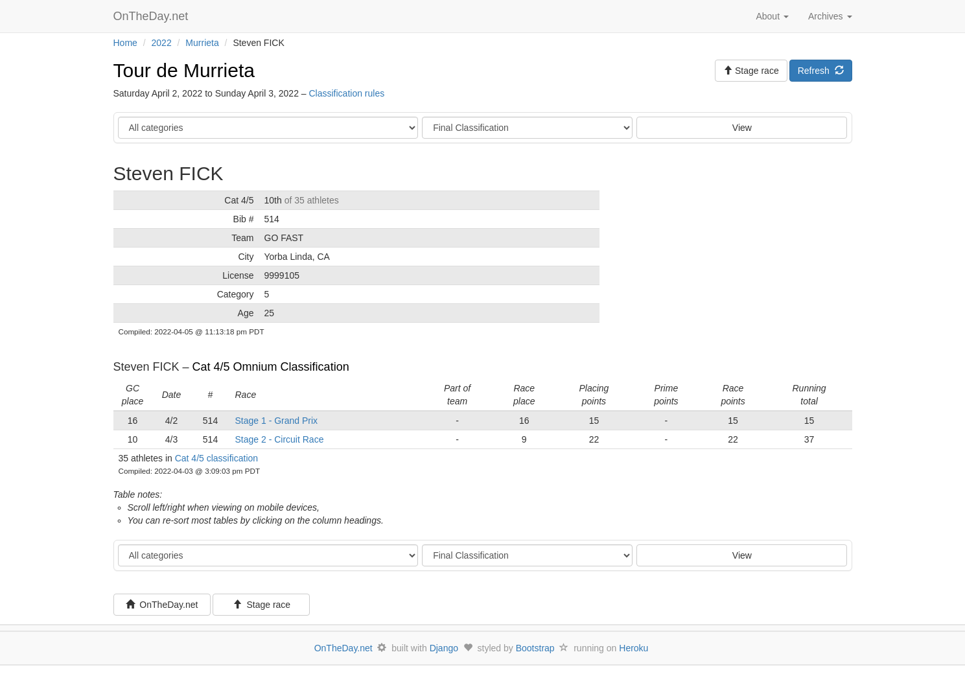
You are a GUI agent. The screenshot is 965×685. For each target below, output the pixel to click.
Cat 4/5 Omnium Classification (270, 366)
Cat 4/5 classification (216, 458)
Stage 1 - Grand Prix (276, 420)
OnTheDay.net (152, 16)
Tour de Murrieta (184, 70)
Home (125, 43)
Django (444, 648)
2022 (162, 43)
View (742, 127)
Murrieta (201, 43)
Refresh (821, 70)
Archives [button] (830, 16)
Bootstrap (535, 648)
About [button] (772, 16)
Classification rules (346, 93)
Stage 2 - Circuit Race (279, 439)
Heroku (633, 648)
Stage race (262, 604)
